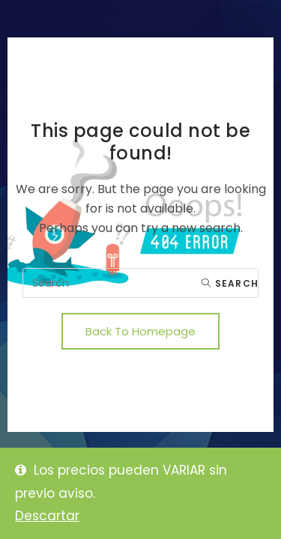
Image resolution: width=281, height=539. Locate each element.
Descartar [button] (47, 516)
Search (230, 283)
